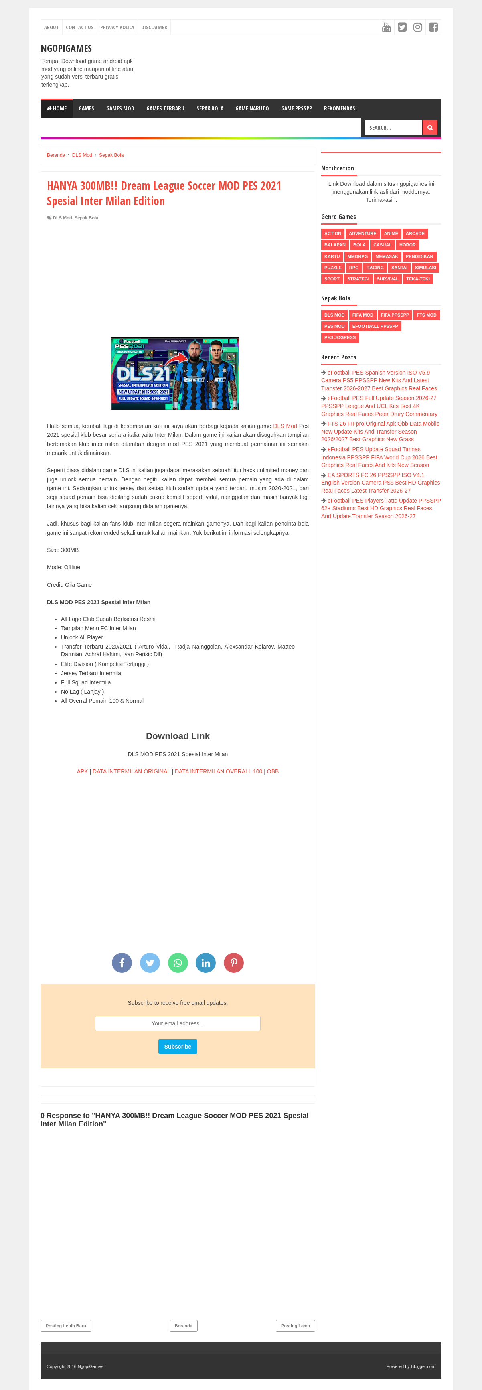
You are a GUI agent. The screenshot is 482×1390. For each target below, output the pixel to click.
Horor (407, 244)
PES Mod (334, 326)
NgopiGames (66, 48)
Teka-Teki (418, 278)
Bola (359, 244)
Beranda (183, 1325)
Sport (332, 278)
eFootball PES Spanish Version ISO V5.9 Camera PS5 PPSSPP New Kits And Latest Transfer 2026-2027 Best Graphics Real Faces (379, 380)
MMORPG (358, 256)
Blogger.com (423, 1366)
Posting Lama (295, 1325)
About (51, 27)
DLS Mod (62, 217)
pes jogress (340, 337)
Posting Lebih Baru (66, 1325)
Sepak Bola (209, 108)
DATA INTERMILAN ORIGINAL (131, 771)
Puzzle (333, 267)
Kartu (332, 256)
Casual (382, 244)
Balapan (335, 244)
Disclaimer (154, 27)
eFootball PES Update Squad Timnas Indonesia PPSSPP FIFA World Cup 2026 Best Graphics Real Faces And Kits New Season (379, 457)
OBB (273, 771)
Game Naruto (252, 108)
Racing (375, 267)
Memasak (386, 256)
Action (332, 233)
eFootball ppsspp (375, 326)
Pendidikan (419, 256)
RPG (354, 267)
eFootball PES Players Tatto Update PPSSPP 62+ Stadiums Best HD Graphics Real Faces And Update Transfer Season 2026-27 (381, 508)
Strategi (358, 278)
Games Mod (120, 108)
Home (57, 108)
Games (86, 108)
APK (82, 771)
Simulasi (425, 267)
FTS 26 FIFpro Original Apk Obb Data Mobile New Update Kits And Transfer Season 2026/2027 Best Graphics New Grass (380, 431)
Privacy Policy (117, 27)
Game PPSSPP (296, 108)
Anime (391, 233)
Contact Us (79, 27)
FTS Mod (427, 314)
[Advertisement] (178, 281)
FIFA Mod (362, 314)
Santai (399, 267)
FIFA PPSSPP (395, 314)
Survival (388, 278)
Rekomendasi (340, 108)
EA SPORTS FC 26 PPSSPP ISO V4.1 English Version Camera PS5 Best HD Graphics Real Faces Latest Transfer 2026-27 (380, 483)
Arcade (415, 233)
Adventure (362, 233)
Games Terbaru (165, 108)
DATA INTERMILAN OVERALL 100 (218, 771)
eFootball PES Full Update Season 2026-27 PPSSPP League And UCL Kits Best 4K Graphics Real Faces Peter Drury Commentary (379, 406)
